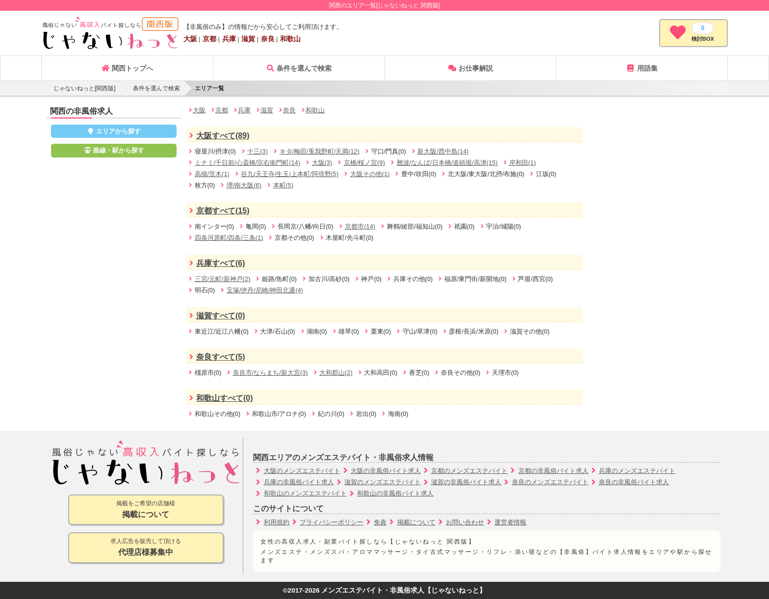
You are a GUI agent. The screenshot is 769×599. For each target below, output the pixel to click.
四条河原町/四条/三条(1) (229, 237)
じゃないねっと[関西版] (84, 88)
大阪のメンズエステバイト (302, 470)
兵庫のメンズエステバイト (637, 470)
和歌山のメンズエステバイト (305, 493)
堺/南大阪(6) (244, 185)
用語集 (642, 68)
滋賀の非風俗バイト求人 (466, 482)
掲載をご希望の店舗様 (146, 510)
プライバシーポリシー (331, 522)
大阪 (190, 39)
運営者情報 (510, 522)
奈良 (268, 39)
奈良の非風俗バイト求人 (634, 482)
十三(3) (257, 151)
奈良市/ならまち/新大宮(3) (270, 372)
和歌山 (290, 39)
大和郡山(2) (336, 372)
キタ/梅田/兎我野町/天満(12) (319, 151)
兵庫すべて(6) (215, 263)
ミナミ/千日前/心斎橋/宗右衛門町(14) (247, 162)
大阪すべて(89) (217, 135)
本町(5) (283, 185)
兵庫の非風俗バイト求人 (299, 482)
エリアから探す (114, 131)
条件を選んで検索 (299, 68)
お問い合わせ (465, 522)
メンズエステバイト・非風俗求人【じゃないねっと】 (403, 590)
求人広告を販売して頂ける (146, 548)
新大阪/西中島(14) (442, 151)
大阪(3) (322, 162)
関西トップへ (127, 68)
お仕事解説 (470, 68)
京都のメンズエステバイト (469, 470)
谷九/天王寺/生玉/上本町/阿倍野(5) (289, 174)
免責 (380, 522)
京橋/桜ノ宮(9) (364, 162)
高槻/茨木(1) (212, 174)
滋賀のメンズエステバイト (382, 482)
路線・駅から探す (113, 150)
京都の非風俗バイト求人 (553, 470)
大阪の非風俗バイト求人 (386, 470)
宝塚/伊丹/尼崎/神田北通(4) (265, 290)
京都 (209, 39)
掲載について (416, 522)
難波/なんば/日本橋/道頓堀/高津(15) (447, 162)
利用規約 (276, 522)
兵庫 (229, 39)
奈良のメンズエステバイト (550, 482)
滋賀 (248, 39)
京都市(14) (360, 226)
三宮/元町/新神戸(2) (223, 279)
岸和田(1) (522, 162)
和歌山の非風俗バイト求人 (395, 493)
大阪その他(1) (370, 174)
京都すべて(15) (217, 211)
